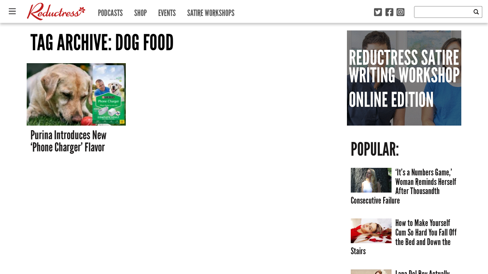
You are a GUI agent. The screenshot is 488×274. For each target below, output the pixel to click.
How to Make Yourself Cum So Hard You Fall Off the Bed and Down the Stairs (404, 236)
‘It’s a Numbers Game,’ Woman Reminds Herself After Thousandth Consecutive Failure (403, 186)
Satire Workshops (210, 11)
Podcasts (110, 11)
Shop (140, 11)
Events (167, 11)
